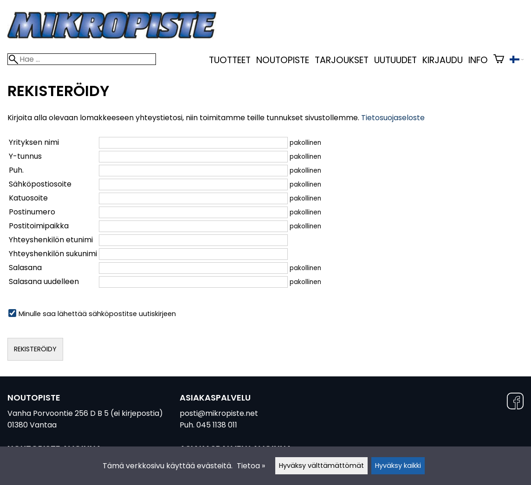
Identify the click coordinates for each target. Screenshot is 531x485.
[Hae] (81, 59)
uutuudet (395, 60)
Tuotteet (230, 60)
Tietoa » (251, 465)
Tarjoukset (342, 60)
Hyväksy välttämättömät (321, 465)
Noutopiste (282, 60)
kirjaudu (442, 60)
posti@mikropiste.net (219, 413)
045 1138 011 (216, 425)
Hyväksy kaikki (398, 465)
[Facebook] (515, 403)
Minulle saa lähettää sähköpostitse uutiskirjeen (92, 313)
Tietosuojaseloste (393, 117)
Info (478, 60)
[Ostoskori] (498, 60)
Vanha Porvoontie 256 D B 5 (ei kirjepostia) (85, 413)
